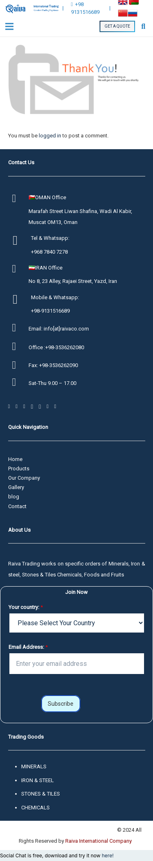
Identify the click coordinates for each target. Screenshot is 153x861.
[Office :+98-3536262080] (18, 347)
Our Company (24, 478)
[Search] (143, 26)
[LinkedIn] (55, 406)
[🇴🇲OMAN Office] (18, 199)
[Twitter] (17, 406)
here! (107, 855)
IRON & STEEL (37, 780)
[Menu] (9, 26)
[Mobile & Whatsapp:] (19, 300)
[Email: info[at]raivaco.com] (18, 328)
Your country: (26, 607)
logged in (50, 136)
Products (18, 468)
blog (13, 497)
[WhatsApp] (24, 406)
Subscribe (60, 703)
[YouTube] (48, 406)
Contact (17, 506)
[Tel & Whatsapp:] (19, 241)
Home (15, 459)
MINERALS (34, 766)
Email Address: (28, 647)
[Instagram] (40, 406)
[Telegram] (32, 406)
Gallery (16, 487)
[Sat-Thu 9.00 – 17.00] (18, 383)
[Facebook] (9, 406)
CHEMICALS (35, 807)
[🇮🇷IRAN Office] (18, 269)
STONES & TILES (40, 794)
